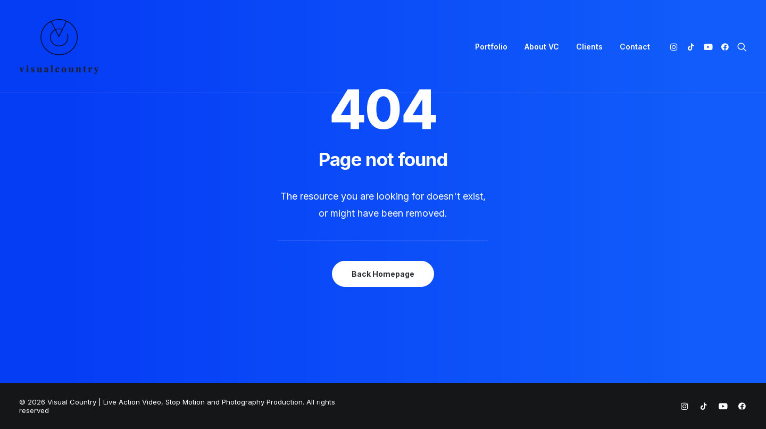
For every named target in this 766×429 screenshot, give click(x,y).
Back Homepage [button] (383, 273)
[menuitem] (491, 46)
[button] (675, 46)
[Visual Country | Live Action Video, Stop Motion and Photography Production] (59, 46)
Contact (635, 46)
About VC (541, 46)
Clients (589, 46)
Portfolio (491, 46)
